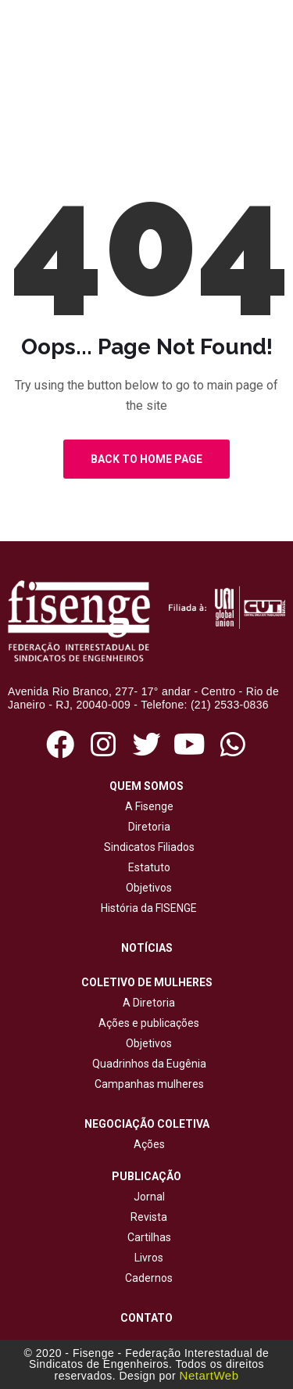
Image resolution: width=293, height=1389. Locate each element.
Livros (148, 1257)
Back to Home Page (146, 459)
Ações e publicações (146, 1023)
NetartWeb (209, 1375)
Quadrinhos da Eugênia (147, 1063)
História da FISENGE (146, 908)
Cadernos (149, 1278)
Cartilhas (149, 1237)
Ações (147, 1144)
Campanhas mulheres (147, 1084)
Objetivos (146, 887)
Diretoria (146, 826)
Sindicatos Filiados (147, 847)
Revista (148, 1217)
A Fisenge (146, 806)
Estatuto (146, 867)
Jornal (149, 1196)
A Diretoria (146, 1002)
